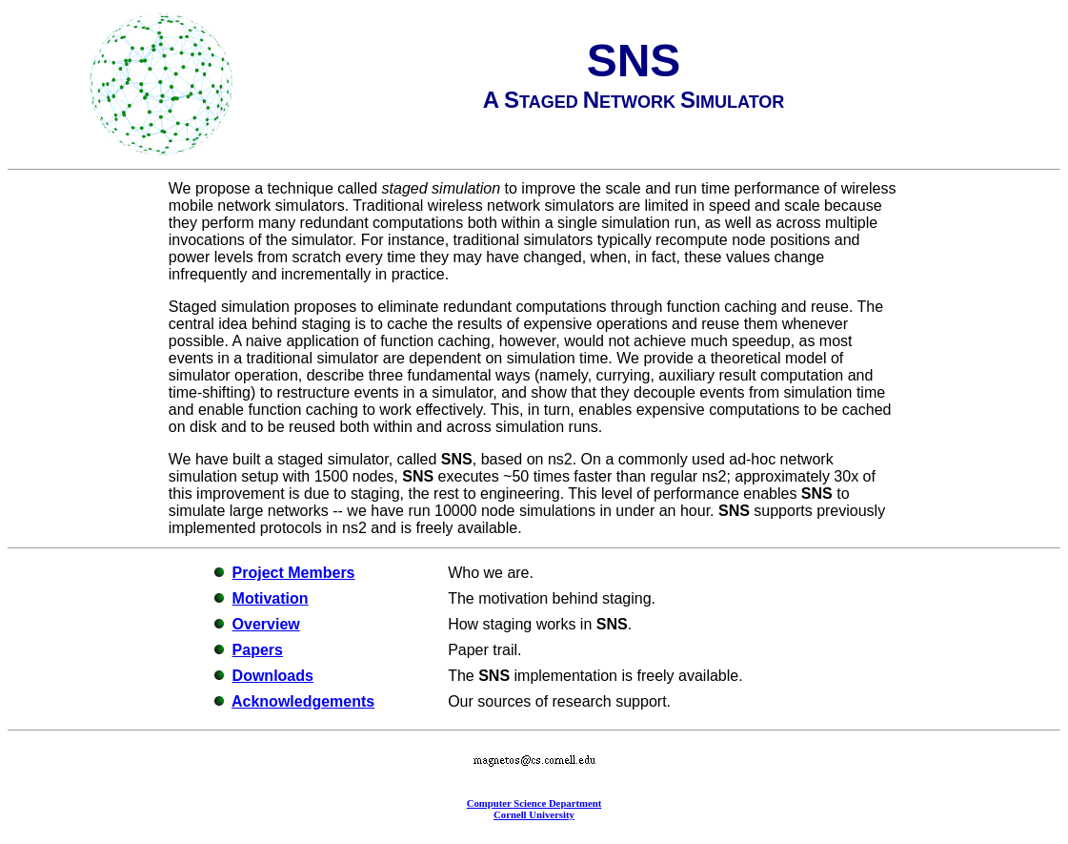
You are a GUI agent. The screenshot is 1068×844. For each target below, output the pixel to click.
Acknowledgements (303, 701)
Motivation (270, 598)
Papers (257, 650)
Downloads (272, 676)
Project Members (293, 573)
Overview (266, 624)
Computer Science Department (534, 803)
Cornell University (534, 814)
